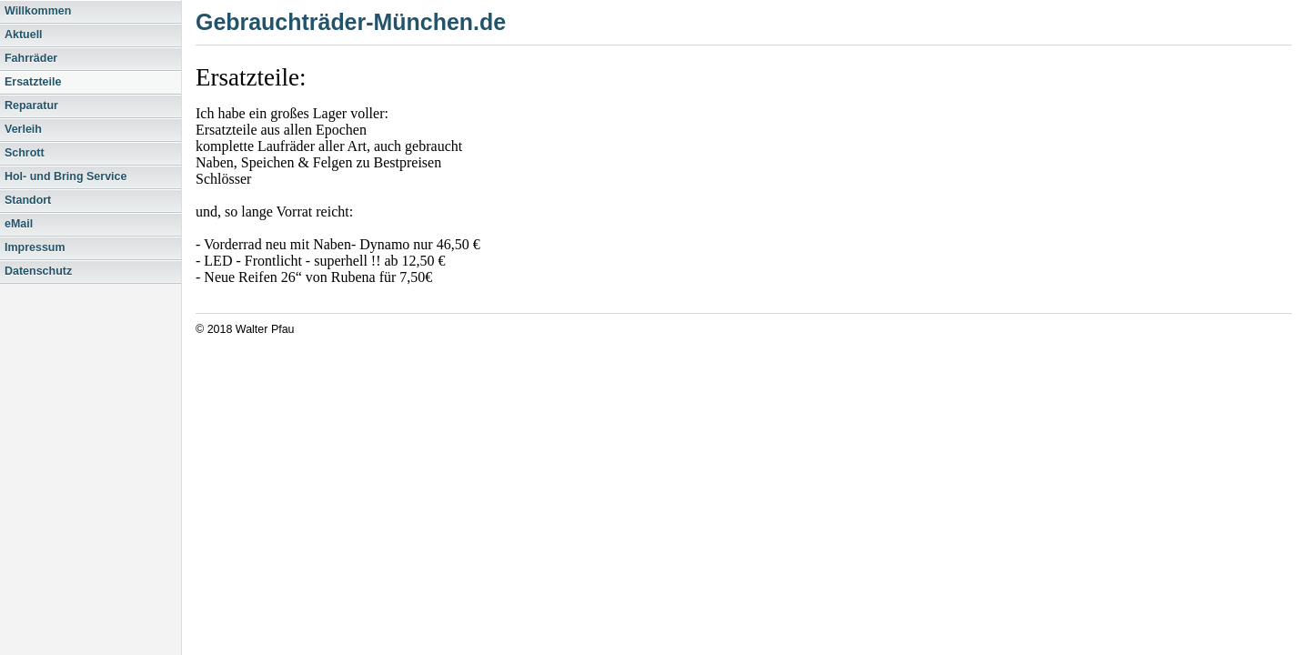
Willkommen (38, 11)
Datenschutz (38, 271)
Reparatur (31, 105)
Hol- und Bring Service (65, 176)
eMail (19, 223)
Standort (28, 200)
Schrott (25, 152)
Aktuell (24, 34)
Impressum (35, 247)
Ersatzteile (33, 82)
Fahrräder (31, 58)
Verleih (23, 129)
